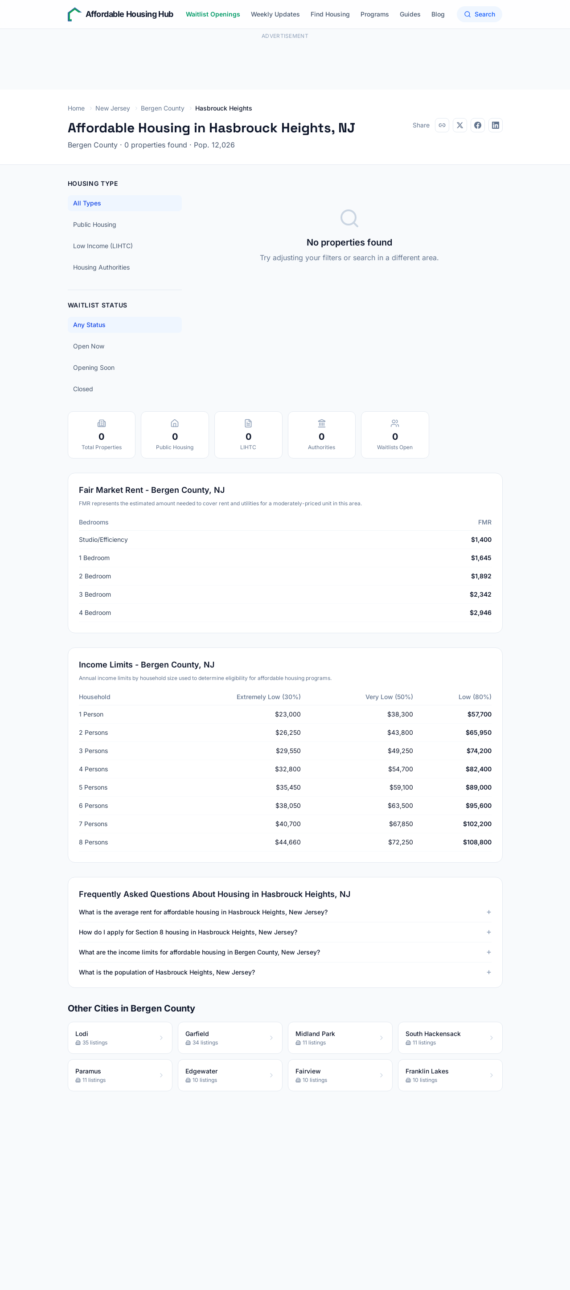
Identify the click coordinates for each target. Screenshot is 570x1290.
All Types (87, 203)
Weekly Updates (275, 14)
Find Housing (330, 14)
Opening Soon (94, 367)
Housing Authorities (101, 267)
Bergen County (163, 108)
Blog (438, 14)
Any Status (89, 324)
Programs (375, 14)
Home (76, 108)
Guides (410, 14)
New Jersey (112, 108)
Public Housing (94, 224)
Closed (83, 389)
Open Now (88, 346)
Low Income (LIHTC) (103, 246)
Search (479, 14)
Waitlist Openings (213, 14)
